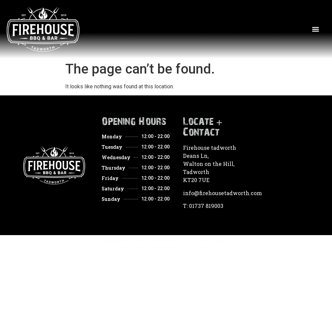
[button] (315, 29)
